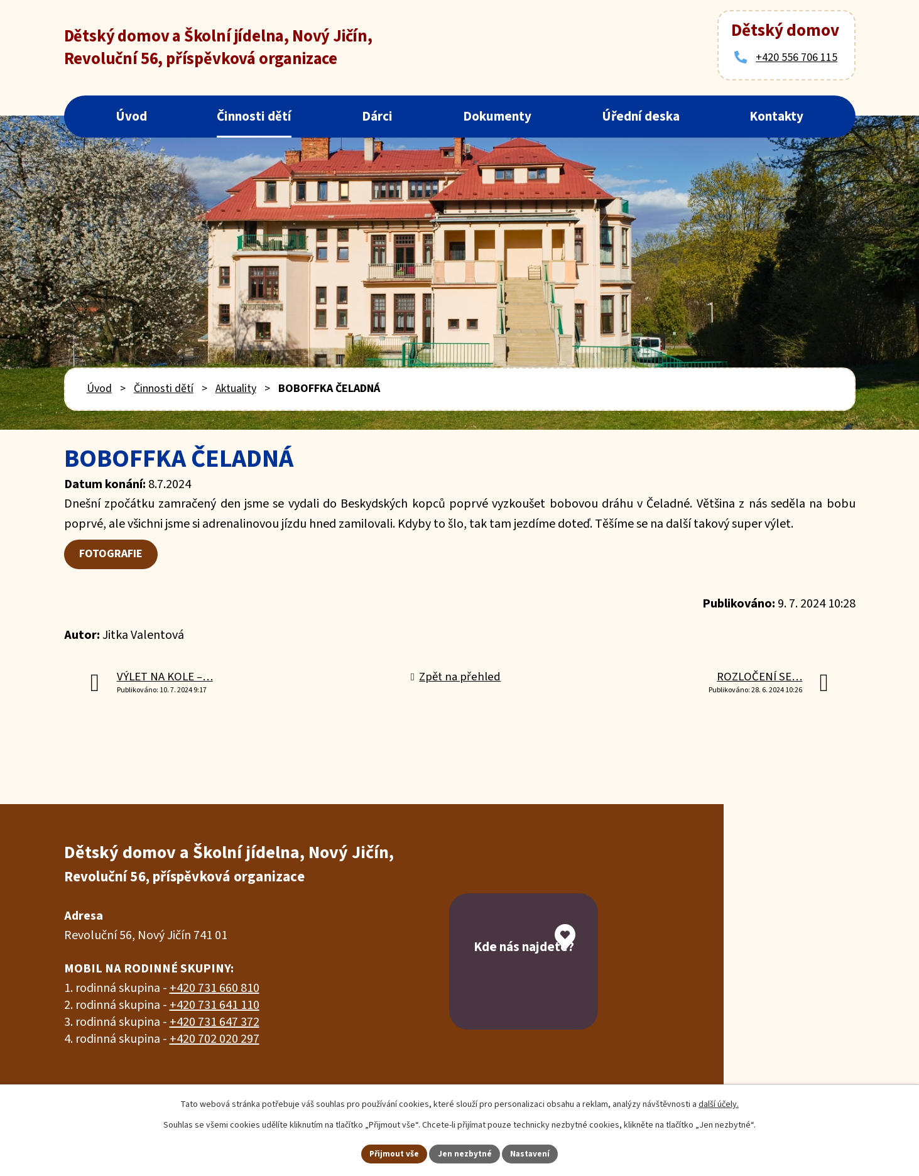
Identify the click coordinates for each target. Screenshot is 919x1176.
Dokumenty (497, 116)
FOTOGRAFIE (112, 554)
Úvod (131, 116)
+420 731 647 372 (214, 1023)
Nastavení (532, 1152)
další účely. (719, 1103)
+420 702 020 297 (214, 1039)
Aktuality (235, 388)
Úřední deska (641, 116)
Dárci (377, 116)
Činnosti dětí (254, 116)
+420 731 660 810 (214, 989)
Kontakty (776, 116)
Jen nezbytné (464, 1152)
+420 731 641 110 (214, 1006)
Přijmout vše (392, 1152)
